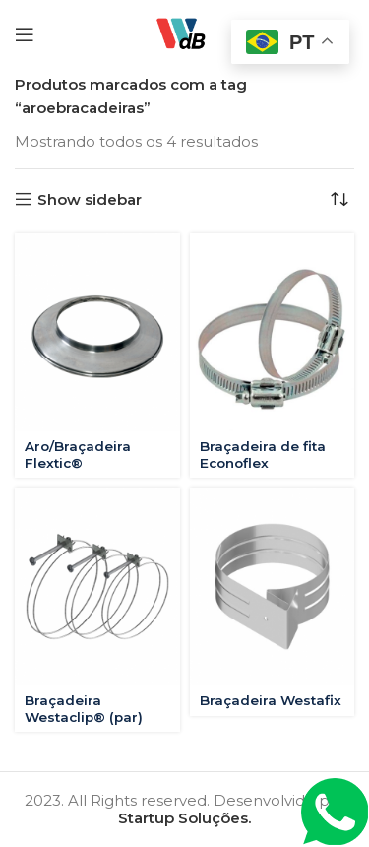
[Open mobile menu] (24, 34)
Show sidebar (89, 199)
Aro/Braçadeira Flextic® (78, 454)
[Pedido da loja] (339, 199)
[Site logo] (184, 33)
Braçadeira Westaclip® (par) (84, 708)
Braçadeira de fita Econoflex (263, 454)
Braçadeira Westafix (270, 700)
